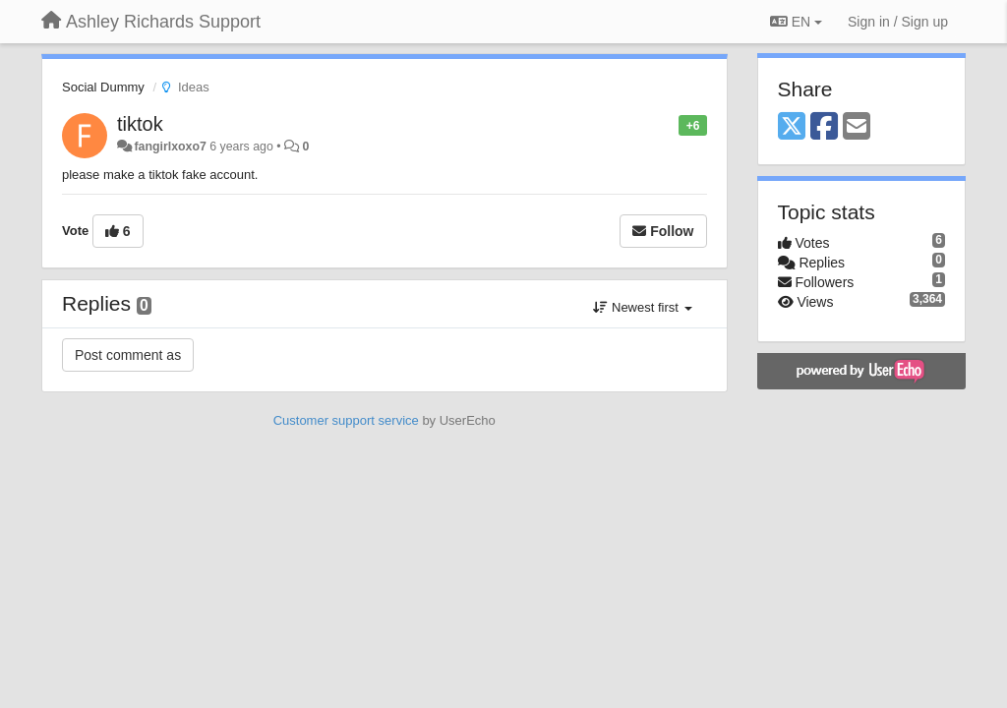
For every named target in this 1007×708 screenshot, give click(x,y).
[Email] (856, 127)
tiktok (140, 124)
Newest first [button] (642, 307)
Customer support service (346, 420)
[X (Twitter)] (791, 127)
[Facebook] (824, 127)
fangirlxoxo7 (170, 146)
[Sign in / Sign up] (898, 21)
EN (796, 22)
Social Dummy (103, 87)
